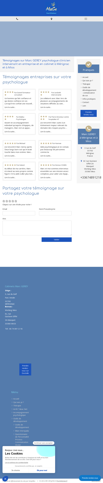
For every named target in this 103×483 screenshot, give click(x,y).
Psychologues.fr (62, 481)
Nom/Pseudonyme (47, 209)
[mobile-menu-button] (86, 18)
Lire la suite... (10, 107)
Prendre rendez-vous (90, 478)
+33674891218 (90, 177)
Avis (4, 218)
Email (5, 209)
